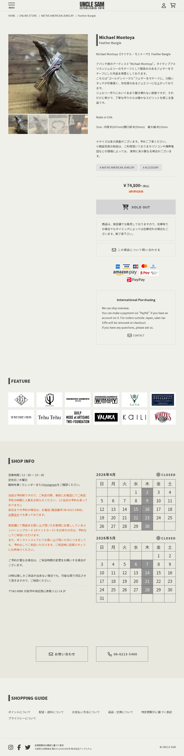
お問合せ (13, 515)
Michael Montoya (117, 37)
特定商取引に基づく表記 (156, 712)
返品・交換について (120, 712)
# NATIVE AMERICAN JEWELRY (117, 167)
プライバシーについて (22, 718)
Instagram (50, 485)
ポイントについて (19, 712)
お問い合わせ (62, 654)
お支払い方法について (86, 712)
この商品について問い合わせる (136, 250)
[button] (84, 74)
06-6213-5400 (122, 654)
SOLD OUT (136, 207)
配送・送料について (51, 712)
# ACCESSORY (151, 167)
